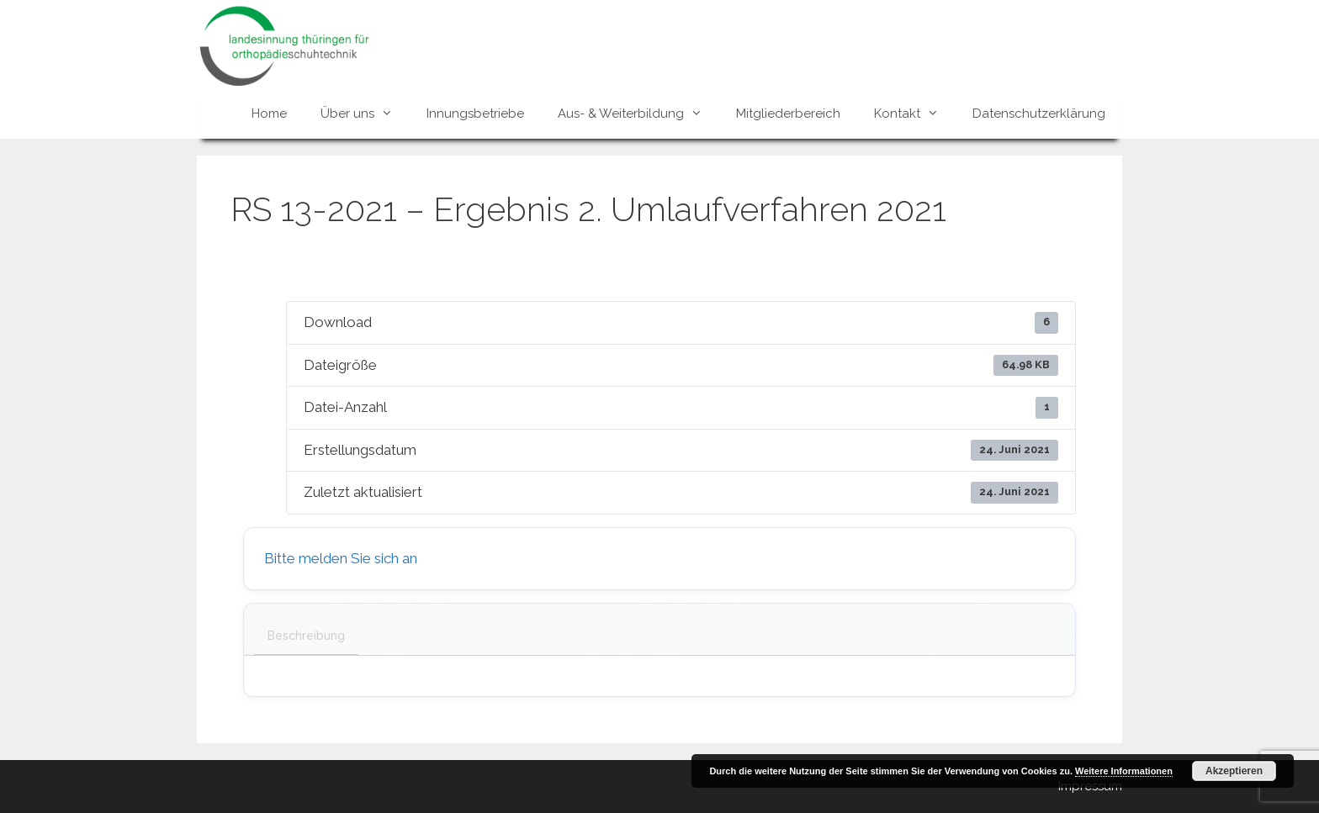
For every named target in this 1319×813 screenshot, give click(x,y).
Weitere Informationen (1124, 771)
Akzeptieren (1234, 771)
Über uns (365, 113)
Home (269, 113)
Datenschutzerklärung (1038, 113)
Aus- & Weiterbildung (638, 113)
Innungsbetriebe (475, 113)
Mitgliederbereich (788, 113)
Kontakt (915, 113)
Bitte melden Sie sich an (340, 558)
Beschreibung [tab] (306, 635)
